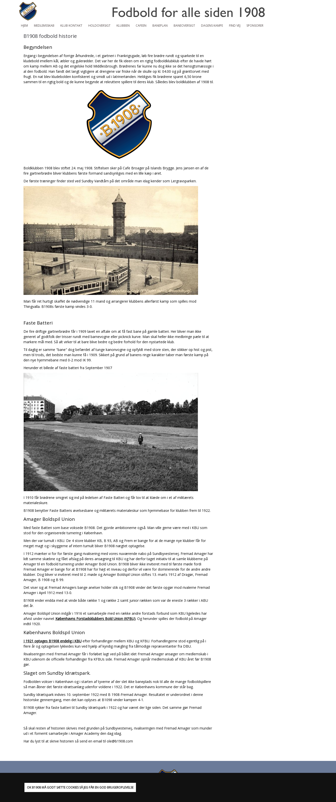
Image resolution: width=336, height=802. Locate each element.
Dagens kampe (212, 25)
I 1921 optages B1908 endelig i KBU (52, 641)
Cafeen (141, 25)
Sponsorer (254, 25)
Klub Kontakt (71, 25)
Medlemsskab (44, 25)
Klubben (123, 25)
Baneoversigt (184, 25)
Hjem (24, 25)
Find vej (234, 25)
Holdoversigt (99, 25)
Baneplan (160, 25)
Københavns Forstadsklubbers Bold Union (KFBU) (95, 618)
